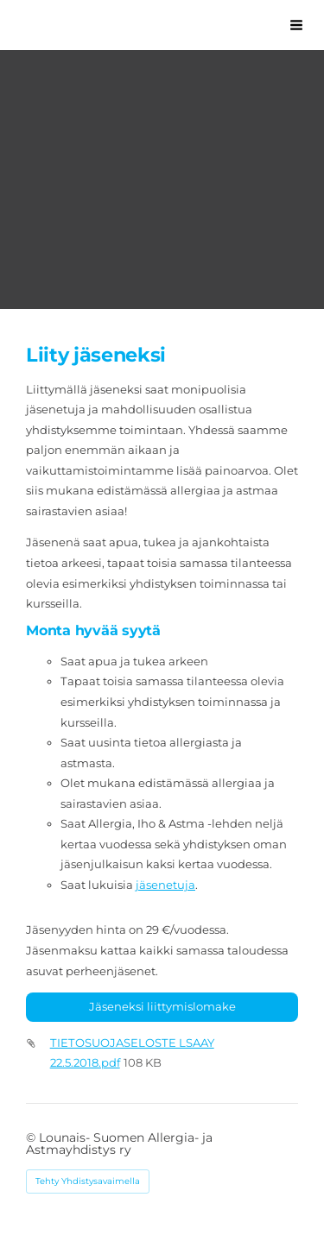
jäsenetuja (165, 885)
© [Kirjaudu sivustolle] (32, 1137)
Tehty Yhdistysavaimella (87, 1181)
